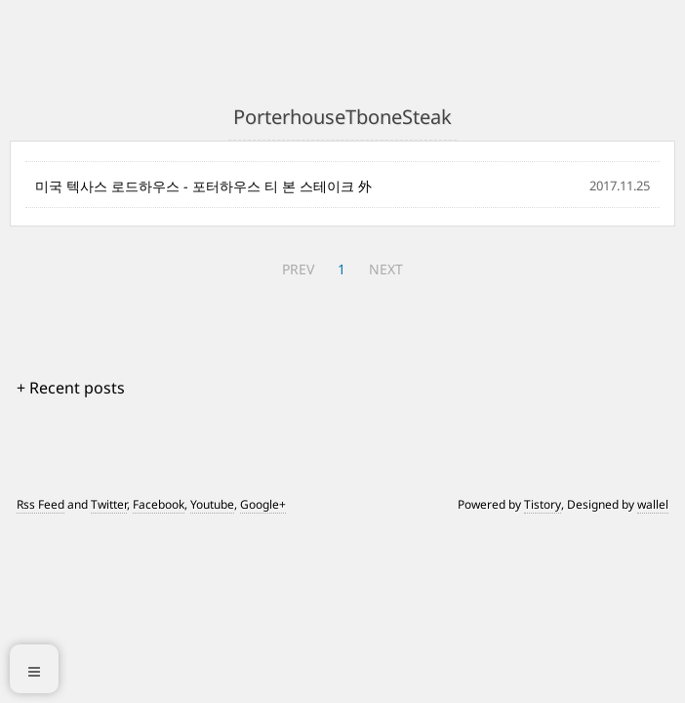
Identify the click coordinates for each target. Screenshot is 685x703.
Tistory (542, 504)
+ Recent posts (71, 387)
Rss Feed (40, 504)
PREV (298, 269)
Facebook (158, 504)
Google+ (263, 504)
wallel (652, 504)
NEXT (386, 269)
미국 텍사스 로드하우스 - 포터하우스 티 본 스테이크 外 (203, 186)
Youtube (212, 504)
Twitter (109, 504)
